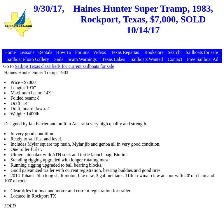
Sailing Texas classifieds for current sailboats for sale (64, 66)
